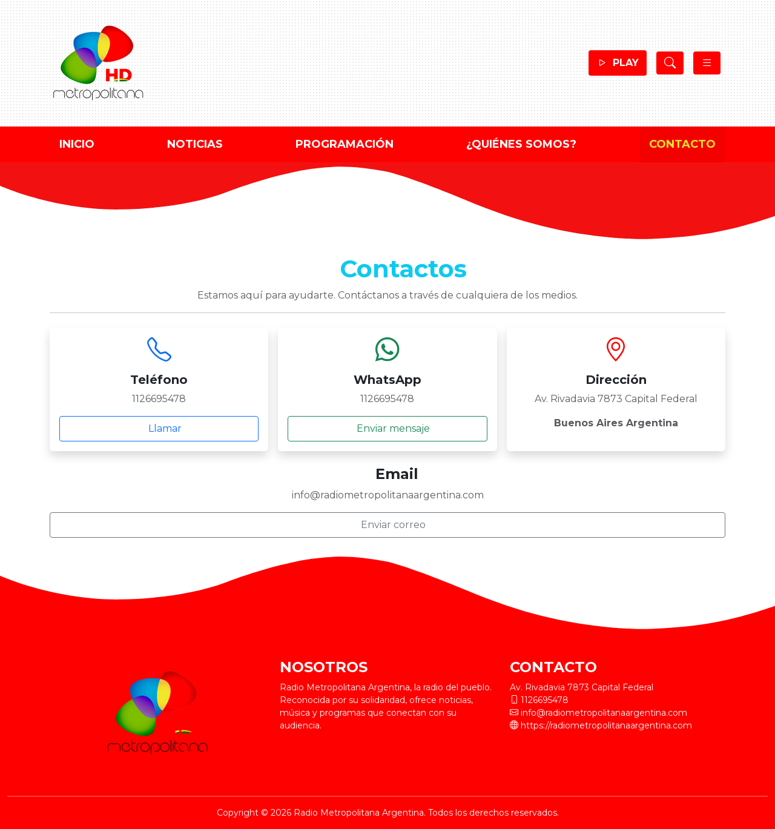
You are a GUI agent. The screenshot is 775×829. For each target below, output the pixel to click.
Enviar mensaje (387, 429)
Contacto (682, 144)
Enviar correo (387, 525)
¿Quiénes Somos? (521, 144)
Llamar (159, 429)
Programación (344, 144)
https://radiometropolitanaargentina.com (606, 725)
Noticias (195, 144)
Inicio (76, 144)
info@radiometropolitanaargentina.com (604, 712)
